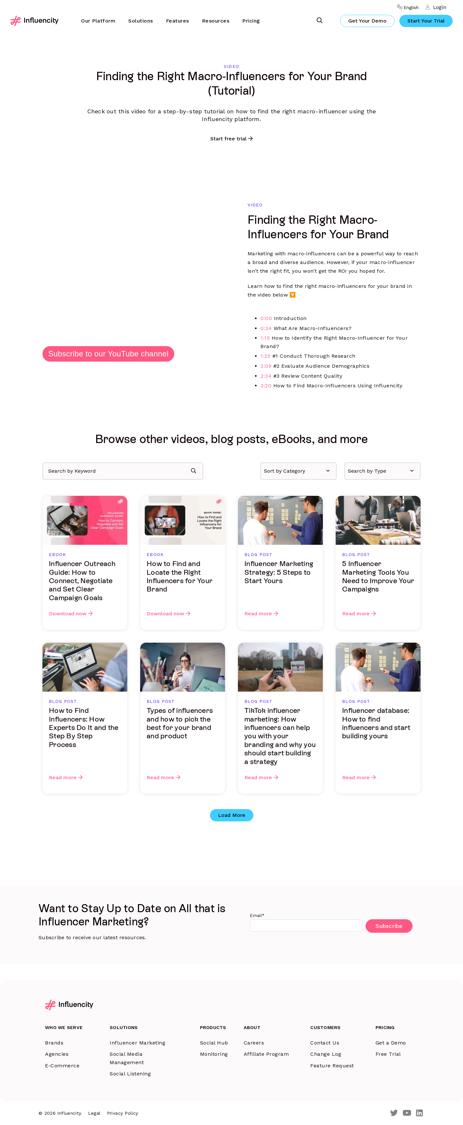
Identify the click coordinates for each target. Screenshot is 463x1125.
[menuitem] (98, 21)
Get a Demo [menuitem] (390, 1042)
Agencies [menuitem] (56, 1053)
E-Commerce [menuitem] (62, 1065)
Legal (95, 1112)
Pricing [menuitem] (384, 1026)
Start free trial (228, 138)
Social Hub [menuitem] (209, 1042)
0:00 (266, 318)
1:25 (265, 356)
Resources (216, 21)
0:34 (266, 328)
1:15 (265, 338)
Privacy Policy (123, 1112)
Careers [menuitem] (251, 1042)
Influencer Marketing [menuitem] (139, 1042)
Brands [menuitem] (54, 1042)
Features (177, 21)
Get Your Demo (367, 21)
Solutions (140, 21)
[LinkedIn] (419, 1112)
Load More (231, 815)
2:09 (265, 366)
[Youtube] (407, 1112)
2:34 (265, 376)
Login (439, 7)
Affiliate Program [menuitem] (263, 1053)
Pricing (251, 21)
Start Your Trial (426, 21)
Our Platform (98, 21)
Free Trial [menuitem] (387, 1053)
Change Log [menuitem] (323, 1053)
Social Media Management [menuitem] (128, 1057)
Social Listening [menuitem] (131, 1073)
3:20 (265, 386)
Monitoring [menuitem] (209, 1053)
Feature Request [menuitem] (330, 1065)
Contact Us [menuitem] (322, 1042)
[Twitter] (394, 1112)
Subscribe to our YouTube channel (108, 353)
